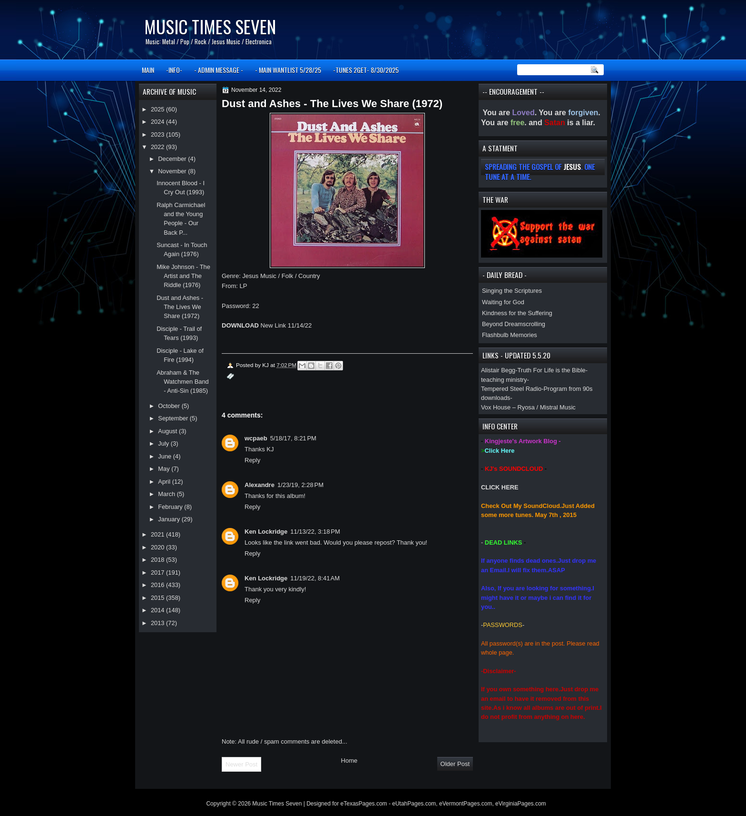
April (165, 481)
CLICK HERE (500, 487)
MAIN (148, 70)
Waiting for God (503, 302)
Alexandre (260, 484)
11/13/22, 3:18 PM (315, 531)
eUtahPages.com (414, 803)
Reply (252, 460)
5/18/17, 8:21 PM (293, 438)
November (173, 171)
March (167, 494)
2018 (158, 559)
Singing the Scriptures (512, 290)
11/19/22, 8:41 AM (315, 578)
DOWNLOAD (240, 325)
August (168, 431)
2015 (158, 597)
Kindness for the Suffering (517, 313)
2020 (158, 547)
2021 (158, 534)
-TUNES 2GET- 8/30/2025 (366, 70)
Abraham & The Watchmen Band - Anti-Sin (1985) (183, 382)
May (164, 468)
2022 (158, 146)
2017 (158, 572)
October (169, 405)
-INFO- (174, 70)
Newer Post (241, 764)
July (164, 443)
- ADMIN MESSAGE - (218, 70)
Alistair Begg (498, 370)
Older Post (455, 763)
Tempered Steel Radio (511, 388)
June (165, 456)
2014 (158, 610)
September (173, 418)
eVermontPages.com (465, 803)
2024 (158, 121)
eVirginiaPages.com (520, 803)
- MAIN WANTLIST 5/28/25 (288, 70)
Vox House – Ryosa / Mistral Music (528, 407)
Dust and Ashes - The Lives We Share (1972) (180, 307)
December (173, 158)
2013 (158, 623)
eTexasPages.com (364, 803)
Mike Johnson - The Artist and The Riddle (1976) (183, 276)
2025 (158, 109)
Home (349, 760)
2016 (158, 584)
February (171, 506)
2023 (158, 134)
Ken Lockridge (266, 531)
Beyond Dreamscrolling (513, 324)
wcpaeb (256, 438)
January (169, 519)
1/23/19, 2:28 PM (300, 484)
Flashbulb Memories (509, 334)
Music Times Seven (210, 26)
